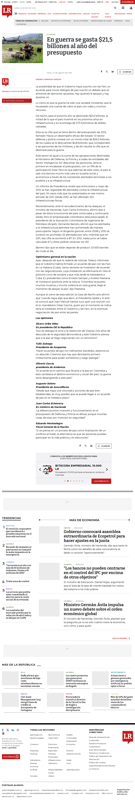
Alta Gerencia (54, 735)
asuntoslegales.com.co (12, 790)
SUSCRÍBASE (128, 2)
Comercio (10, 562)
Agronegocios (36, 735)
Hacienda (10, 544)
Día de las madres (80, 21)
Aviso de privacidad (97, 750)
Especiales (52, 751)
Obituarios (52, 763)
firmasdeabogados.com (76, 790)
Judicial (69, 694)
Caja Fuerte (53, 738)
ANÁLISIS (86, 14)
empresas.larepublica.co (52, 790)
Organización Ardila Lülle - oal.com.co (123, 792)
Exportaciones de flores (101, 21)
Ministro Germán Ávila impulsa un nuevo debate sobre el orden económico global (94, 609)
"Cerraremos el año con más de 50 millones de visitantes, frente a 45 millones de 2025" (18, 569)
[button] (39, 470)
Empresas (118, 21)
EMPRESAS (42, 14)
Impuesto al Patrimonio (61, 21)
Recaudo (44, 21)
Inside (68, 760)
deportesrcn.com (24, 796)
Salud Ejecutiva (72, 770)
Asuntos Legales (37, 738)
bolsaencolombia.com (99, 790)
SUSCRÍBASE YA (101, 481)
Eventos (69, 751)
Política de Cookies (97, 762)
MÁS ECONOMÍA (119, 638)
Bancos (9, 589)
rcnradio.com (77, 793)
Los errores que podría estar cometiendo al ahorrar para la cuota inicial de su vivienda (18, 596)
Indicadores (35, 760)
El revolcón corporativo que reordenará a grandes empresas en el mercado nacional (19, 533)
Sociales (33, 776)
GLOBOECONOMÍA (60, 14)
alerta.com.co (8, 796)
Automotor (21, 24)
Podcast (33, 770)
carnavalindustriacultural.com (41, 793)
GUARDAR (125, 72)
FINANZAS (22, 14)
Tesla (127, 21)
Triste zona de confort (17, 581)
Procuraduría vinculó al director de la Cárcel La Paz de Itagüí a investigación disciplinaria (76, 703)
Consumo (115, 694)
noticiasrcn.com (92, 793)
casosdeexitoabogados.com (14, 793)
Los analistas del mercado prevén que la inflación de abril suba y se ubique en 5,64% (18, 614)
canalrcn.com (63, 793)
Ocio (68, 763)
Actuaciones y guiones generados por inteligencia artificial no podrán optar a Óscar (121, 680)
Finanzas (33, 754)
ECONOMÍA (32, 14)
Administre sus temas (13, 101)
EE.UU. (23, 672)
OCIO (49, 14)
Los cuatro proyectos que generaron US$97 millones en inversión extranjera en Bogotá (77, 680)
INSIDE (129, 14)
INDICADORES (120, 14)
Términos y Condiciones (99, 753)
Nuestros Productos (97, 743)
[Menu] (16, 13)
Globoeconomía (73, 754)
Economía (70, 744)
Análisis (69, 735)
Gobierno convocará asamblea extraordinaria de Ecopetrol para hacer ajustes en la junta (94, 536)
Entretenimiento (118, 672)
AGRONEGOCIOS (75, 14)
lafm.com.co (107, 793)
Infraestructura (54, 760)
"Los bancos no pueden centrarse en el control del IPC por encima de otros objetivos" (94, 573)
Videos (51, 776)
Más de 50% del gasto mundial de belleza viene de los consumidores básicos (122, 702)
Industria (10, 526)
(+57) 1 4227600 (9, 748)
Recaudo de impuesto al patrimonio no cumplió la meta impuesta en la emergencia (18, 551)
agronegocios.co (31, 790)
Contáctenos (94, 747)
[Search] (115, 8)
